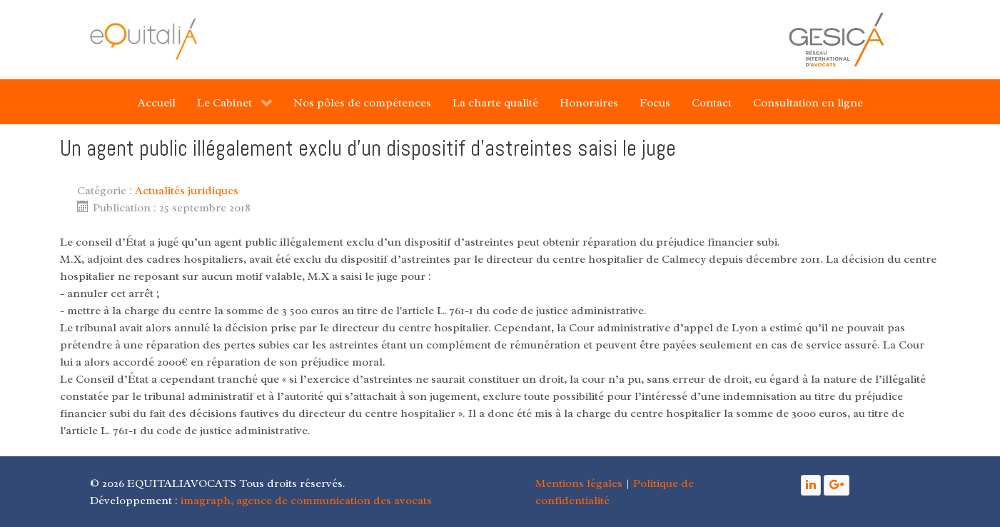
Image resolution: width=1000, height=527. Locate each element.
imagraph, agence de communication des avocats (306, 500)
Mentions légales (578, 483)
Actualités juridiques (186, 191)
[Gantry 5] (143, 39)
